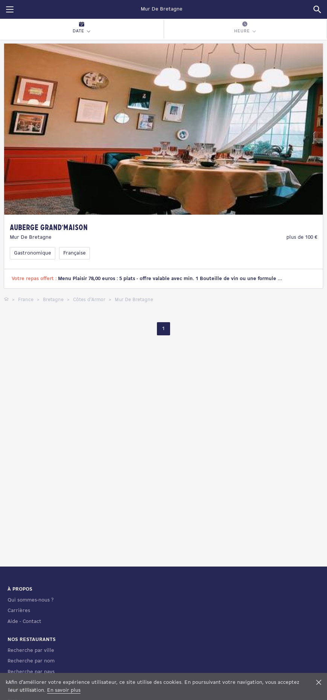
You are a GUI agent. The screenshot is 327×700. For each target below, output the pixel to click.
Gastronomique (32, 253)
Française (74, 253)
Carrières (19, 611)
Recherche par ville (31, 650)
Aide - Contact (24, 621)
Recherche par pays (31, 672)
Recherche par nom (31, 661)
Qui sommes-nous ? (30, 600)
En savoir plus (64, 690)
